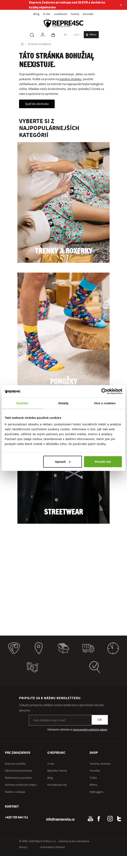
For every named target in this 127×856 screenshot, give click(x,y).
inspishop (71, 847)
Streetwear (63, 512)
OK (100, 720)
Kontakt (88, 14)
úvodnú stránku (70, 79)
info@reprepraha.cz (60, 819)
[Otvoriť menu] (91, 34)
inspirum (33, 847)
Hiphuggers (96, 792)
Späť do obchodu (37, 104)
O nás (46, 14)
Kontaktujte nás (57, 785)
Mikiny (93, 785)
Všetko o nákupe (15, 792)
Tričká (93, 778)
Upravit (62, 461)
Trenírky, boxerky (100, 764)
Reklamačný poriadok (18, 778)
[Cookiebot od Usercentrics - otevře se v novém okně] (104, 391)
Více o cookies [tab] (105, 403)
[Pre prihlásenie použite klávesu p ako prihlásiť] (42, 34)
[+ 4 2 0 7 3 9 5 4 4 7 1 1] (16, 817)
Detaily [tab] (63, 403)
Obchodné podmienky (18, 771)
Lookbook (60, 14)
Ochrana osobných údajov (21, 785)
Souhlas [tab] (22, 403)
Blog (36, 14)
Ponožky (63, 381)
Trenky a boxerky (63, 251)
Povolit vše (103, 461)
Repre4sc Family (57, 771)
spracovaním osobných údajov (90, 729)
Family (75, 14)
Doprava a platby (15, 764)
